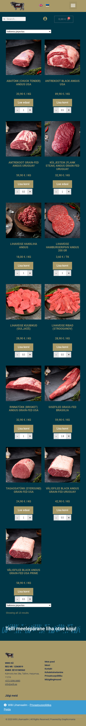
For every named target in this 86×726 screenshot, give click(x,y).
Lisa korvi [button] (62, 102)
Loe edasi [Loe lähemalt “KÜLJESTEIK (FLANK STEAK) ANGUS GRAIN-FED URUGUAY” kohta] (62, 184)
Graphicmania (68, 719)
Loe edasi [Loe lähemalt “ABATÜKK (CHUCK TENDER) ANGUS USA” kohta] (24, 102)
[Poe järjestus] (28, 31)
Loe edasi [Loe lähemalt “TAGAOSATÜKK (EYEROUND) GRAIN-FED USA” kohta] (24, 510)
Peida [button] (7, 709)
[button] (73, 5)
